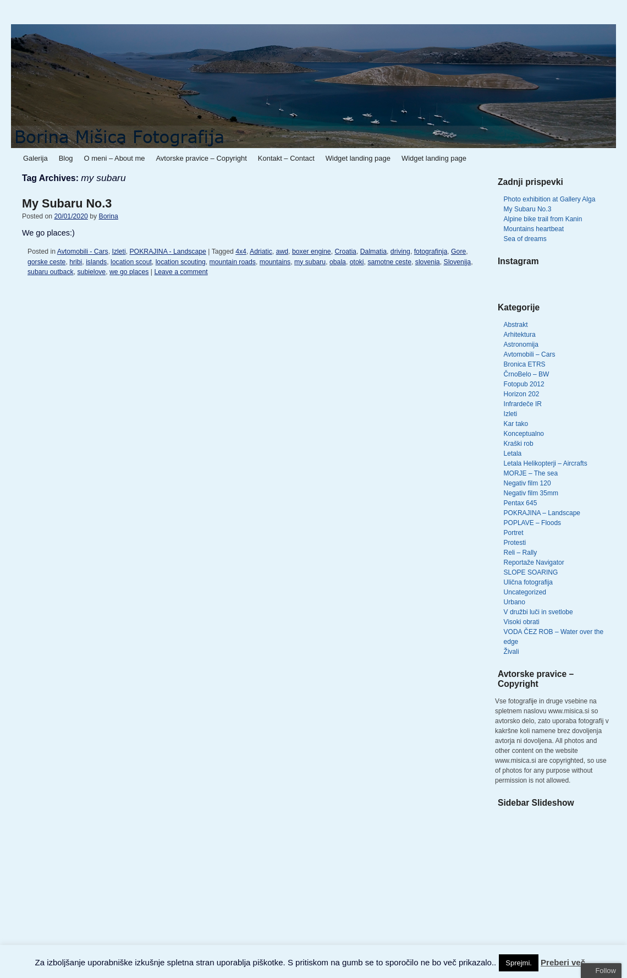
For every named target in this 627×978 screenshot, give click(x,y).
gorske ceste (46, 262)
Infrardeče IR (523, 404)
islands (96, 262)
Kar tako (516, 424)
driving (400, 251)
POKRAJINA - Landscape (167, 251)
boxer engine (311, 251)
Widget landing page (358, 158)
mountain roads (233, 262)
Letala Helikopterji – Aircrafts (545, 463)
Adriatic (261, 251)
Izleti (118, 251)
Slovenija (457, 262)
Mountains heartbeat (534, 229)
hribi (75, 262)
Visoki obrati (522, 622)
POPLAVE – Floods (533, 523)
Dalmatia (373, 251)
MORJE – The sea (531, 473)
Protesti (515, 543)
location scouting (181, 262)
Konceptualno (524, 434)
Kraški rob (519, 443)
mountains (275, 262)
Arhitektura (520, 334)
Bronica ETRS (525, 364)
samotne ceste (389, 262)
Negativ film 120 (527, 483)
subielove (91, 272)
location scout (131, 262)
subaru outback (51, 272)
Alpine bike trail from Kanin (543, 219)
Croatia (345, 251)
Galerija (35, 158)
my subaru (310, 262)
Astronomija (521, 344)
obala (337, 262)
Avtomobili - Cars (82, 251)
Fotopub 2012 (524, 384)
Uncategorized (525, 592)
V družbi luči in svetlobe (538, 612)
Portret (514, 533)
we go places (128, 272)
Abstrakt (516, 325)
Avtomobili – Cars (530, 354)
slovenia (427, 262)
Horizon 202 (522, 394)
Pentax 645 (520, 503)
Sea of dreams (525, 239)
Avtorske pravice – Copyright (201, 158)
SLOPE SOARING (531, 572)
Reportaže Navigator (534, 562)
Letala (513, 453)
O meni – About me (114, 158)
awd (282, 251)
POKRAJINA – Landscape (542, 513)
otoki (357, 262)
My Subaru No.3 (67, 203)
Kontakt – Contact (286, 158)
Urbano (514, 602)
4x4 (240, 251)
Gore (458, 251)
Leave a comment (180, 272)
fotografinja (431, 251)
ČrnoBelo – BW (526, 374)
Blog (66, 158)
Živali (511, 651)
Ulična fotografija (528, 582)
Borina (108, 216)
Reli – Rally (520, 552)
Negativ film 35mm (531, 493)
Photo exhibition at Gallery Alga (550, 199)
